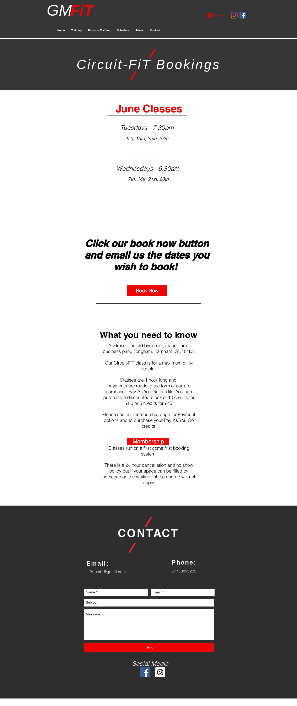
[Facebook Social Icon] (242, 15)
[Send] (149, 647)
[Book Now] (147, 290)
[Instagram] (234, 15)
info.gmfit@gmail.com (106, 571)
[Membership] (148, 441)
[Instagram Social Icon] (160, 672)
